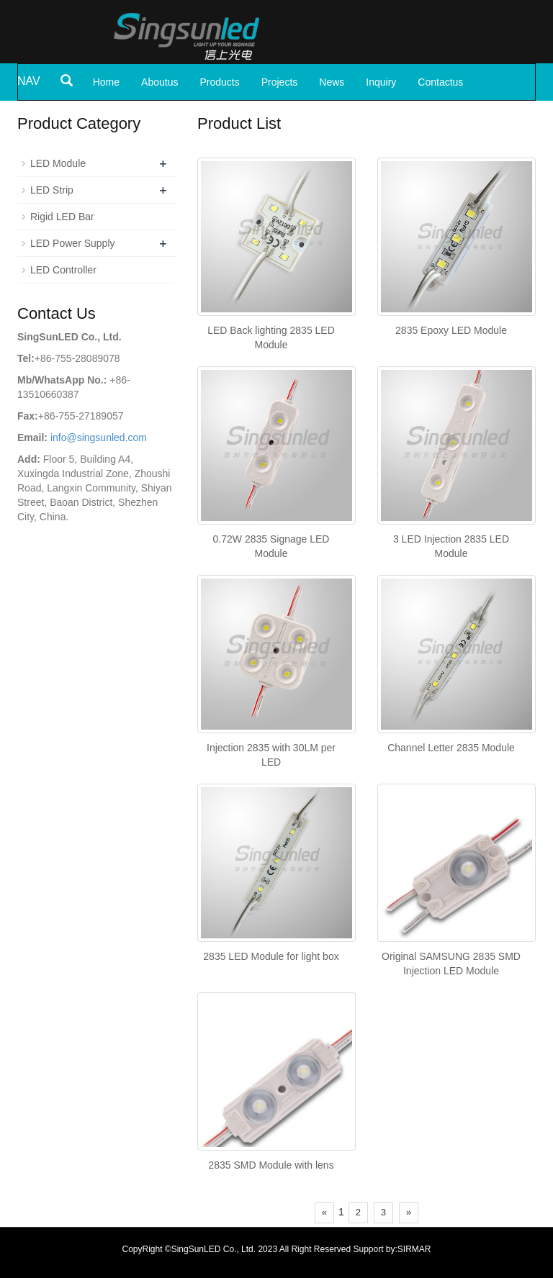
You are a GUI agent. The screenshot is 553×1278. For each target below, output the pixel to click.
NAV (28, 81)
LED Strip (51, 190)
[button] (236, 82)
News (331, 82)
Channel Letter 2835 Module (451, 747)
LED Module (58, 163)
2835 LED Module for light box (270, 956)
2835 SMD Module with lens (270, 1165)
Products (219, 82)
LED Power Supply (72, 243)
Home (106, 82)
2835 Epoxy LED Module (451, 330)
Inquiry (381, 82)
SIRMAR (414, 1249)
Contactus (440, 82)
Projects (279, 82)
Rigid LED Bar (62, 216)
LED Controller (63, 270)
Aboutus (159, 82)
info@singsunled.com (98, 437)
